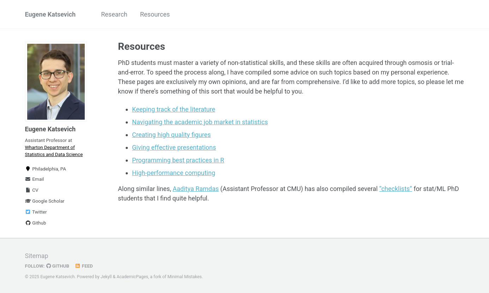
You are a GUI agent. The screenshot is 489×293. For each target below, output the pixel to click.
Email (34, 179)
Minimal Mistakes (184, 276)
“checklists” (395, 188)
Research (114, 14)
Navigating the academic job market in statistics (200, 122)
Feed (83, 266)
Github (35, 223)
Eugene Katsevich (50, 14)
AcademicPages (132, 276)
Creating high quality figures (171, 134)
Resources (155, 14)
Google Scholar (45, 201)
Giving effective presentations (174, 147)
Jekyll (106, 276)
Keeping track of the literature (173, 109)
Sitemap (36, 255)
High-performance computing (173, 173)
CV (31, 190)
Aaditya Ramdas (196, 188)
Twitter (36, 212)
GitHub (57, 266)
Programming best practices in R (178, 160)
